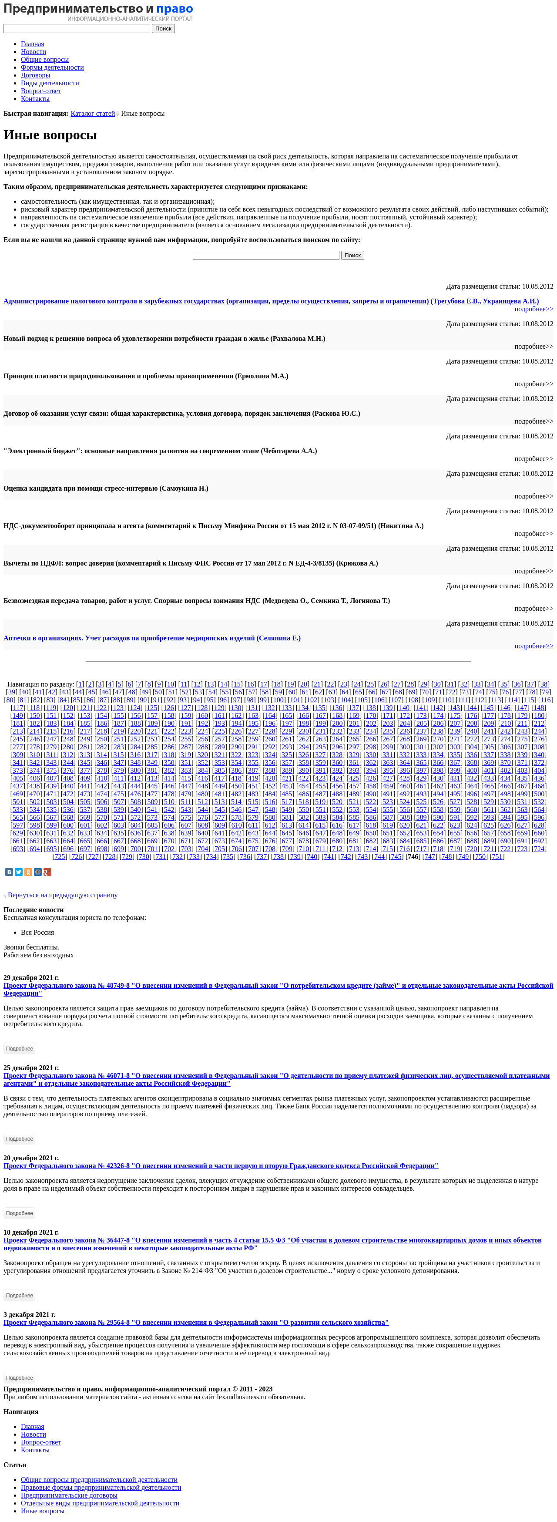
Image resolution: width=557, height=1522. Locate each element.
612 (270, 825)
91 (156, 700)
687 (455, 841)
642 (236, 833)
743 (362, 856)
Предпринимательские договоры (69, 1495)
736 (245, 856)
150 (34, 715)
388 (270, 770)
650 (371, 833)
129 (219, 707)
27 (397, 684)
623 (455, 825)
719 (455, 848)
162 (236, 715)
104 (345, 700)
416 (203, 778)
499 (522, 794)
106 (379, 700)
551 (320, 809)
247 (51, 739)
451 (253, 786)
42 (51, 692)
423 (320, 778)
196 (270, 723)
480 (203, 794)
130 (236, 707)
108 (413, 700)
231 (320, 731)
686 (438, 841)
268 (404, 739)
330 (371, 754)
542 (169, 809)
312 (68, 754)
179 (522, 715)
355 (253, 762)
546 (236, 809)
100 (278, 700)
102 (312, 700)
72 (452, 692)
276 (539, 739)
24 (357, 684)
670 (169, 841)
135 (320, 707)
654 (438, 833)
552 (337, 809)
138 (371, 707)
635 (119, 833)
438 (34, 786)
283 (119, 747)
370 (505, 762)
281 (85, 747)
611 (253, 825)
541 (152, 809)
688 (472, 841)
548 (270, 809)
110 (446, 700)
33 (477, 684)
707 (253, 848)
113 (496, 700)
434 (505, 778)
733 (194, 856)
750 (480, 856)
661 (18, 841)
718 (438, 848)
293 (287, 747)
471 (51, 794)
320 (203, 754)
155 (119, 715)
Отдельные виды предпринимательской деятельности (100, 1503)
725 (59, 856)
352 (203, 762)
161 (220, 715)
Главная (32, 43)
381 (152, 770)
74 (478, 692)
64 (345, 692)
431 (455, 778)
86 (90, 700)
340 (539, 754)
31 (450, 684)
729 (127, 856)
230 (304, 731)
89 (129, 700)
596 (539, 817)
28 (410, 684)
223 (186, 731)
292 (270, 747)
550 (304, 809)
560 (472, 809)
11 (184, 684)
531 (522, 801)
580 (270, 817)
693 (18, 848)
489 (354, 794)
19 (290, 684)
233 (354, 731)
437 (18, 786)
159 (186, 715)
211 (522, 723)
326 (304, 754)
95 (209, 700)
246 (34, 739)
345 (85, 762)
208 (472, 723)
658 (505, 833)
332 (404, 754)
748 (447, 856)
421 (287, 778)
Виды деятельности (50, 83)
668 (135, 841)
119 (51, 707)
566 (34, 817)
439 (51, 786)
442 (102, 786)
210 (505, 723)
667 (119, 841)
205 (421, 723)
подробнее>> (534, 309)
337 (488, 754)
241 (488, 731)
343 (51, 762)
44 (78, 692)
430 (438, 778)
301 (421, 747)
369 (488, 762)
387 (253, 770)
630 (34, 833)
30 (437, 684)
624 (471, 825)
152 (68, 715)
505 (85, 801)
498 (505, 794)
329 (354, 754)
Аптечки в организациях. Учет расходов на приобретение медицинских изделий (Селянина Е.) (152, 638)
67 (385, 692)
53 (198, 692)
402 (505, 770)
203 (388, 723)
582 (304, 817)
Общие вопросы (45, 59)
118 (35, 707)
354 (236, 762)
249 (85, 739)
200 (337, 723)
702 (169, 848)
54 (211, 692)
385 (220, 770)
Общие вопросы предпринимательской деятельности (99, 1479)
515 (253, 801)
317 (152, 754)
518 (304, 801)
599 (51, 825)
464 (472, 786)
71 (438, 692)
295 (320, 747)
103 (329, 700)
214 (34, 731)
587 (388, 817)
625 (488, 825)
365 (421, 762)
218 (102, 731)
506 (102, 801)
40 (25, 692)
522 (371, 801)
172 (404, 715)
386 (236, 770)
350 (169, 762)
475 (119, 794)
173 (421, 715)
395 (388, 770)
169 (354, 715)
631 (51, 833)
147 (522, 707)
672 (203, 841)
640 (203, 833)
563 (522, 809)
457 (354, 786)
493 (421, 794)
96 (223, 700)
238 (438, 731)
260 (270, 739)
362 (371, 762)
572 (135, 817)
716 (404, 848)
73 (465, 692)
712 (337, 848)
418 (236, 778)
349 (152, 762)
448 (203, 786)
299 (388, 747)
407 (51, 778)
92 (169, 700)
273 (488, 739)
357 (287, 762)
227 (253, 731)
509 (152, 801)
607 (186, 825)
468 (539, 786)
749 (463, 856)
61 (305, 692)
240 (472, 731)
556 (404, 809)
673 (220, 841)
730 (144, 856)
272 (472, 739)
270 (438, 739)
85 (76, 700)
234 (371, 731)
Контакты (35, 98)
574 (169, 817)
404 (539, 770)
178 (505, 715)
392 (337, 770)
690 (505, 841)
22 (330, 684)
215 (51, 731)
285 (152, 747)
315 (118, 754)
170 (371, 715)
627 (522, 825)
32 (463, 684)
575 (186, 817)
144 (471, 707)
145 (488, 707)
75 (492, 692)
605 (152, 825)
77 (518, 692)
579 (253, 817)
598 (35, 825)
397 (421, 770)
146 (505, 707)
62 (318, 692)
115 (529, 700)
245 (18, 739)
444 (135, 786)
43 (65, 692)
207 (455, 723)
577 (220, 817)
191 (186, 723)
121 (85, 707)
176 (472, 715)
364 (404, 762)
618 (371, 825)
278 (34, 747)
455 (320, 786)
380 (135, 770)
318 (169, 754)
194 (237, 723)
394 (371, 770)
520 (337, 801)
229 (287, 731)
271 (455, 739)
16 (250, 684)
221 (152, 731)
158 (169, 715)
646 (304, 833)
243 (522, 731)
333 (421, 754)
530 (505, 801)
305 (488, 747)
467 (522, 786)
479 (186, 794)
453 (287, 786)
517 (287, 801)
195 (253, 723)
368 (472, 762)
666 (102, 841)
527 (455, 801)
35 (503, 684)
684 (404, 841)
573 (152, 817)
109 (430, 700)
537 (85, 809)
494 (438, 794)
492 (404, 794)
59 (278, 692)
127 (186, 707)
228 (270, 731)
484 (270, 794)
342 (34, 762)
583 (320, 817)
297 (354, 747)
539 (119, 809)
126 (169, 707)
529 (488, 801)
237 (421, 731)
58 (265, 692)
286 (169, 747)
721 (488, 848)
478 (169, 794)
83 (50, 700)
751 (497, 856)
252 (135, 739)
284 (135, 747)
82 (36, 700)
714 (371, 848)
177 (488, 715)
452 (270, 786)
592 (472, 817)
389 (287, 770)
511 (186, 801)
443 (119, 786)
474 (102, 794)
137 (354, 707)
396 (404, 770)
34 (490, 684)
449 (220, 786)
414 (169, 778)
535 (51, 809)
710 (304, 848)
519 (320, 801)
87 (103, 700)
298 (371, 747)
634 (102, 833)
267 (388, 739)
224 (203, 731)
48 (131, 692)
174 (438, 715)
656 (472, 833)
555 (388, 809)
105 (362, 700)
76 (505, 692)
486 (304, 794)
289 (220, 747)
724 (539, 848)
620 (404, 825)
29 (423, 684)
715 (388, 848)
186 (102, 723)
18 (277, 684)
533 (18, 809)
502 (35, 801)
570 (102, 817)
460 (404, 786)
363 (388, 762)
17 (263, 684)
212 (539, 723)
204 (404, 723)
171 (388, 715)
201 (354, 723)
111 (463, 700)
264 (337, 739)
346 (102, 762)
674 (236, 841)
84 (63, 700)
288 (203, 747)
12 (197, 684)
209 (489, 723)
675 (253, 841)
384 (203, 770)
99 (263, 700)
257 (220, 739)
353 (220, 762)
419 (253, 778)
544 (203, 809)
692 (539, 841)
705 (220, 848)
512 (203, 801)
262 (304, 739)
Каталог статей (93, 113)
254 (169, 739)
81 (23, 700)
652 (404, 833)
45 (91, 692)
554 (371, 809)
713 (354, 848)
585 (354, 817)
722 (505, 848)
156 (135, 715)
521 (354, 801)
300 (404, 747)
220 (135, 731)
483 (253, 794)
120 (68, 707)
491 (388, 794)
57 (251, 692)
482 (236, 794)
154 (102, 715)
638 (169, 833)
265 (354, 739)
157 (152, 715)
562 (505, 809)
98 (249, 700)
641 (220, 833)
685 (421, 841)
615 (320, 825)
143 (455, 707)
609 (220, 825)
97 (236, 700)
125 (152, 707)
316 (135, 754)
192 (203, 723)
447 (186, 786)
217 (85, 731)
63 (332, 692)
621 (421, 825)
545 (220, 809)
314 (102, 754)
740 (312, 856)
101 (295, 700)
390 (304, 770)
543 (186, 809)
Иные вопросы (42, 1511)
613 (287, 825)
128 (202, 707)
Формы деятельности (52, 67)
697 (85, 848)
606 (169, 825)
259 (253, 739)
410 (102, 778)
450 (236, 786)
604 (136, 825)
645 (287, 833)
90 (143, 700)
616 (337, 825)
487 (320, 794)
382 (169, 770)
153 (85, 715)
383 (186, 770)
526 (438, 801)
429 (421, 778)
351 (186, 762)
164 (270, 715)
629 (18, 833)
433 (488, 778)
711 (320, 848)
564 (539, 809)
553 (354, 809)
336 (471, 754)
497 (488, 794)
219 (119, 731)
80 (10, 700)
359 (320, 762)
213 (18, 731)
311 (51, 754)
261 (287, 739)
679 (320, 841)
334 (438, 754)
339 (522, 754)
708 (270, 848)
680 (337, 841)
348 (135, 762)
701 (152, 848)
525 (421, 801)
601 (85, 825)
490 (371, 794)
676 (270, 841)
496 (472, 794)
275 (522, 739)
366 (438, 762)
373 (18, 770)
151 (51, 715)
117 (18, 707)
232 (337, 731)
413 (152, 778)
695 (51, 848)
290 (236, 747)
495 (455, 794)
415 (186, 778)
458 (371, 786)
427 (388, 778)
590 (438, 817)
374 (34, 770)
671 (186, 841)
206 (438, 723)
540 (135, 809)
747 (430, 856)
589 (421, 817)
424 (337, 778)
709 (287, 848)
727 (93, 856)
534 (34, 809)
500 (539, 794)
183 (51, 723)
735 (228, 856)
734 (211, 856)
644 (270, 833)
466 (505, 786)
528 (471, 801)
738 (278, 856)
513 (219, 801)
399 (455, 770)
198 (304, 723)
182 (35, 723)
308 (539, 747)
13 (210, 684)
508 (136, 801)
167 (320, 715)
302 (438, 747)
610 (237, 825)
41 (38, 692)
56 (238, 692)
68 (398, 692)
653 (421, 833)
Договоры (35, 75)
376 (68, 770)
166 (304, 715)
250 (102, 739)
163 (253, 715)
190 (169, 723)
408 (68, 778)
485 (287, 794)
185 (85, 723)
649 (354, 833)
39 (11, 692)
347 (119, 762)
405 (18, 778)
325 (287, 754)
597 (18, 825)
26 (383, 684)
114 (512, 700)
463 (455, 786)
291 (253, 747)
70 (425, 692)
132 (270, 707)
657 (488, 833)
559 (455, 809)
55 (224, 692)
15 (237, 684)
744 (379, 856)
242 (505, 731)
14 (223, 684)
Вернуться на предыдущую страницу (63, 895)
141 (421, 707)
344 (68, 762)
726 (76, 856)
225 (220, 731)
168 (337, 715)
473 (85, 794)
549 (287, 809)
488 (337, 794)
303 (455, 747)
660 (539, 833)
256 (203, 739)
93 (183, 700)
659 (522, 833)
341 (18, 762)
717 (421, 848)
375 (51, 770)
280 (68, 747)
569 (85, 817)
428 (404, 778)
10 (170, 684)
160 (203, 715)
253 (152, 739)
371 (522, 762)
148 (539, 707)
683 (388, 841)
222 (169, 731)
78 (531, 692)
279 (51, 747)
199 (320, 723)
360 (337, 762)
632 (68, 833)
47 (118, 692)
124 (135, 707)
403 (522, 770)
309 (18, 754)
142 (438, 707)
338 (505, 754)
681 (354, 841)
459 (388, 786)
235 (388, 731)
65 (358, 692)
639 (186, 833)
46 (104, 692)
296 (337, 747)
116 (545, 700)
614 (304, 825)
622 (438, 825)
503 (51, 801)
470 (34, 794)
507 (119, 801)
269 (421, 739)
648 (337, 833)
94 (196, 700)
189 (152, 723)
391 (320, 770)
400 (472, 770)
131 (253, 707)
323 (253, 754)
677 (287, 841)
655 (455, 833)
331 (388, 754)
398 (438, 770)
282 (102, 747)
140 (404, 707)
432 (471, 778)
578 (236, 817)
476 (135, 794)
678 (304, 841)
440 (68, 786)
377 (85, 770)
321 (219, 754)
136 (337, 707)
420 (270, 778)
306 (505, 747)
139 (387, 707)
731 (160, 856)
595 (522, 817)
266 (371, 739)
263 (320, 739)
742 (346, 856)
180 (539, 715)
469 (18, 794)
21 (317, 684)
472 (68, 794)
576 (203, 817)
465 (488, 786)
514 (236, 801)
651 (388, 833)
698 (102, 848)
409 (85, 778)
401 (488, 770)
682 (371, 841)
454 (304, 786)
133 (286, 707)
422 (304, 778)
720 (471, 848)
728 (110, 856)
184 (68, 723)
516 (270, 801)
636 (135, 833)
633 (85, 833)
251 (119, 739)
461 (421, 786)
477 (152, 794)
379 (119, 770)
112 (479, 700)
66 (372, 692)
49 (144, 692)
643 (253, 833)
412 (135, 778)
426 (371, 778)
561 (488, 809)
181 (18, 723)
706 (237, 848)
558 (438, 809)
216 (68, 731)
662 (34, 841)
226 (236, 731)
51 (171, 692)
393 (354, 770)
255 (186, 739)
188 (136, 723)
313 (85, 754)
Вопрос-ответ (41, 90)
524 (404, 801)
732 (177, 856)
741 (329, 856)
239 (455, 731)
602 (102, 825)
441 (85, 786)
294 (304, 747)
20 (303, 684)
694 (35, 848)
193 (220, 723)
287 (186, 747)
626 (505, 825)
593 (488, 817)
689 (488, 841)
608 (203, 825)
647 (320, 833)
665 (85, 841)
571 (119, 817)
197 (287, 723)
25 (370, 684)
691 (522, 841)
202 (371, 723)
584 (337, 817)
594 (505, 817)
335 (455, 754)
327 (320, 754)
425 (354, 778)
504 (68, 801)
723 (522, 848)
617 (354, 825)
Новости (33, 51)
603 (119, 825)
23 (343, 684)
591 (455, 817)
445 (152, 786)
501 (18, 801)
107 (396, 700)
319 (186, 754)
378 (102, 770)
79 (545, 692)
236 (404, 731)
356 (270, 762)
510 (169, 801)
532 (539, 801)
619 (388, 825)
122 (101, 707)
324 (270, 754)
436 (539, 778)
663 (51, 841)
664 (68, 841)
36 (517, 684)
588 (404, 817)
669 (152, 841)
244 (539, 731)
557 (421, 809)
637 (152, 833)
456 (337, 786)
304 (472, 747)
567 (51, 817)
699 (119, 848)
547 (253, 809)
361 (354, 762)
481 (220, 794)
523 (388, 801)
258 (236, 739)
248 (68, 739)
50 (158, 692)
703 (186, 848)
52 (184, 692)
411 (119, 778)
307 (522, 747)
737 (261, 856)
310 (35, 754)
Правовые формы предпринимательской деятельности (101, 1487)
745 (396, 856)
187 (119, 723)
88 (116, 700)
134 (303, 707)
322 (236, 754)
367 (455, 762)
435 (522, 778)
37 (530, 684)
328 (337, 754)
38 (543, 684)
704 (203, 848)
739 (295, 856)
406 (35, 778)
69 (412, 692)
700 (136, 848)
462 (438, 786)
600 (68, 825)
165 (287, 715)
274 (505, 739)
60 (292, 692)
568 (68, 817)
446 (169, 786)
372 (539, 762)
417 (219, 778)
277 (18, 747)
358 (304, 762)
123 (118, 707)
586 (371, 817)
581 (287, 817)
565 (18, 817)
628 (539, 825)
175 (455, 715)
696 (68, 848)
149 (18, 715)
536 (68, 809)
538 (102, 809)
